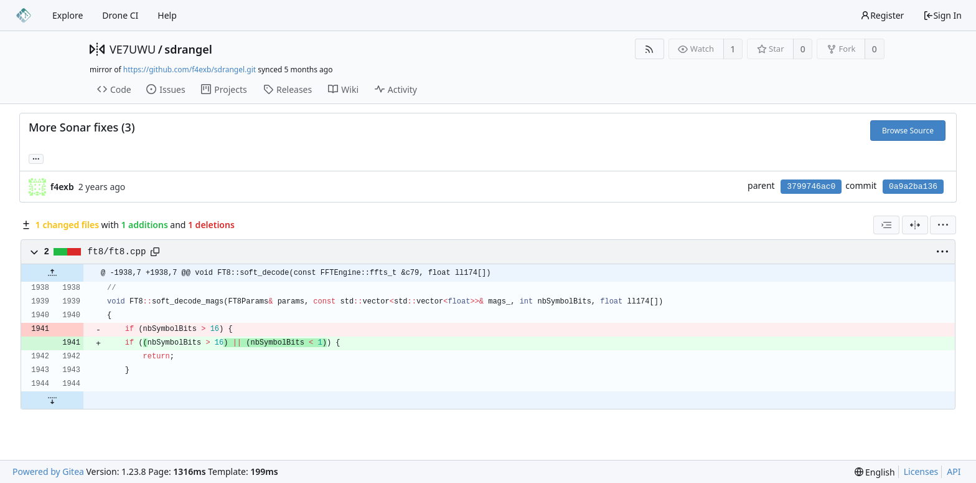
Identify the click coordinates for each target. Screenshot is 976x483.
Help (167, 15)
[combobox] (886, 225)
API (953, 471)
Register (882, 15)
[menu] (943, 225)
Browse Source (908, 130)
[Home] (23, 15)
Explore (67, 15)
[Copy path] (155, 252)
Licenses (921, 471)
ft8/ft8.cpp (117, 252)
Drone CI (120, 15)
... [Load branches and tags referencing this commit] (36, 158)
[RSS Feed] (649, 49)
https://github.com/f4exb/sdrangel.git (189, 69)
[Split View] (915, 225)
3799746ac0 (811, 186)
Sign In (942, 15)
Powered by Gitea (48, 471)
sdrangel (188, 49)
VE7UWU (133, 49)
